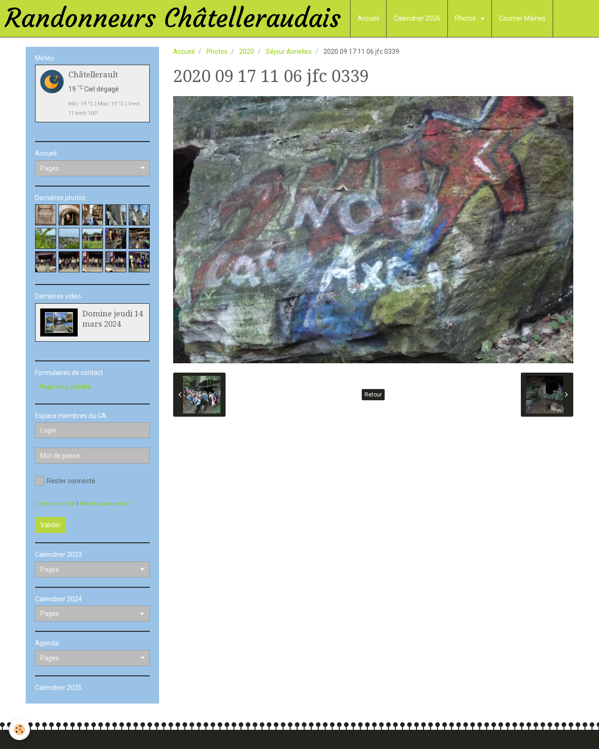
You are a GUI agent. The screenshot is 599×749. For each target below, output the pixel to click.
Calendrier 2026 (417, 18)
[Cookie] (19, 729)
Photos (466, 18)
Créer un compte (55, 504)
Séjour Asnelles (289, 51)
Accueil (368, 18)
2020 (246, 51)
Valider (50, 525)
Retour (373, 394)
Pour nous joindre (65, 386)
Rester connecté (65, 481)
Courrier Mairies (522, 18)
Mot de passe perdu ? (105, 504)
